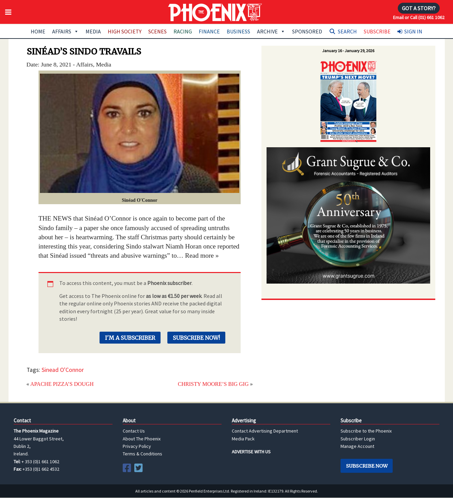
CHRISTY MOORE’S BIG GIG (213, 384)
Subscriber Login (358, 439)
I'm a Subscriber (130, 337)
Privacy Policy (137, 446)
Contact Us (134, 431)
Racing (182, 31)
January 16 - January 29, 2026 (348, 50)
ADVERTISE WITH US (251, 452)
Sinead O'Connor (63, 370)
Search (347, 31)
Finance (209, 31)
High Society (124, 31)
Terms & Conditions (142, 454)
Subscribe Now (367, 466)
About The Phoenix (142, 439)
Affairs (65, 31)
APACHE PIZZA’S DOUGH (62, 384)
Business (238, 31)
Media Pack (243, 439)
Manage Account (357, 446)
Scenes (157, 31)
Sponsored (307, 31)
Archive (271, 31)
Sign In (413, 31)
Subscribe (377, 31)
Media (93, 31)
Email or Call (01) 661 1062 (418, 17)
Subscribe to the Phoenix (366, 431)
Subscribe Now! (196, 337)
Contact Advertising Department (265, 431)
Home (38, 31)
